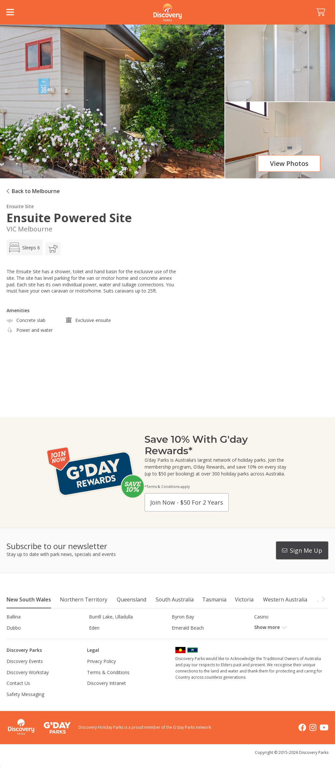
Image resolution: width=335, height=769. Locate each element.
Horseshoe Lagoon (192, 638)
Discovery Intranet (106, 694)
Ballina (14, 617)
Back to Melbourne (36, 191)
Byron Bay (183, 617)
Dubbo (14, 628)
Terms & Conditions (108, 683)
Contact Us (18, 694)
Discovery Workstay (28, 683)
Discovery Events (25, 672)
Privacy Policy (101, 672)
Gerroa (14, 638)
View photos (289, 163)
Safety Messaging (25, 705)
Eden (94, 628)
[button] (323, 599)
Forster (262, 628)
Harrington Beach (107, 638)
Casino (261, 617)
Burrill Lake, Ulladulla (111, 617)
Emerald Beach (188, 628)
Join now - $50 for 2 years (186, 502)
